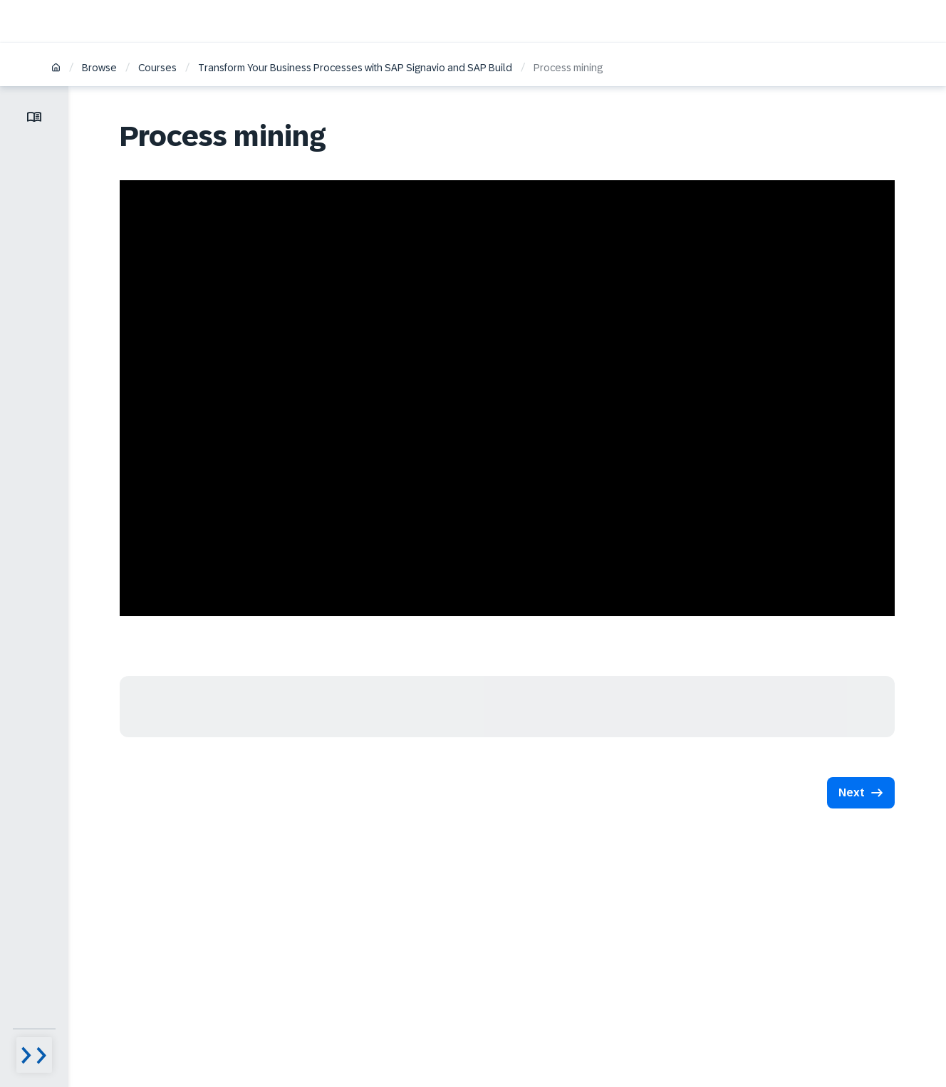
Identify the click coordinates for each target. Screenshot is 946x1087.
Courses (157, 67)
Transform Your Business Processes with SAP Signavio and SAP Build (355, 67)
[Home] (56, 69)
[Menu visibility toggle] (34, 1055)
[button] (861, 792)
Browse (99, 67)
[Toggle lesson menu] (34, 117)
